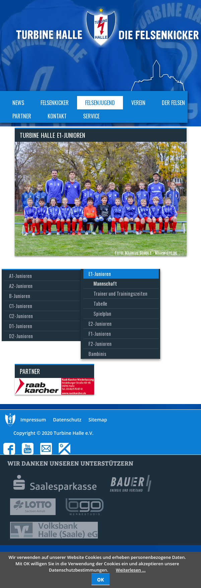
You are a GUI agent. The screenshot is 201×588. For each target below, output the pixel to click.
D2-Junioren (21, 335)
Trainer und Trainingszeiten (120, 293)
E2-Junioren (100, 323)
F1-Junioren (99, 333)
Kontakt (57, 116)
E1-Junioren (99, 273)
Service (91, 116)
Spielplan (102, 313)
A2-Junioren (20, 285)
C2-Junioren (21, 315)
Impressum (33, 419)
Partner (21, 116)
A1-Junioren (20, 275)
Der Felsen (173, 103)
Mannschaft (105, 283)
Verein (138, 103)
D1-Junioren (20, 325)
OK (100, 579)
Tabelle (100, 303)
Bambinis (97, 353)
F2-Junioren (100, 343)
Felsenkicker (55, 103)
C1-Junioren (20, 305)
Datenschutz (67, 419)
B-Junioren (19, 295)
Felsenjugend (100, 103)
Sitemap (97, 419)
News (18, 103)
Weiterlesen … (131, 570)
